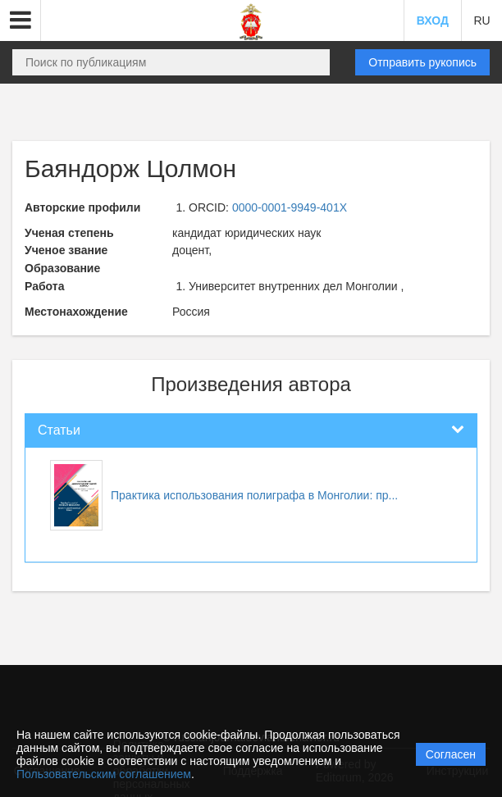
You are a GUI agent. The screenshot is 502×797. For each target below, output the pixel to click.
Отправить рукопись (422, 62)
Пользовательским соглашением (103, 774)
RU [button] (481, 20)
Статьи (59, 430)
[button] (20, 20)
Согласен (451, 754)
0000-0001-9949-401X (289, 207)
